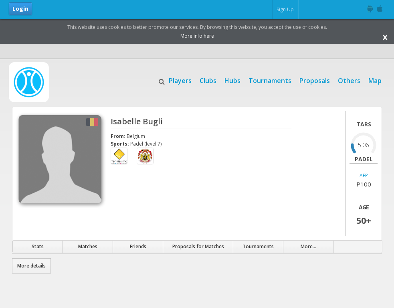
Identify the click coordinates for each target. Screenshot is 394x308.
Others (349, 79)
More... (308, 246)
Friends (138, 246)
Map (375, 79)
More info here (197, 35)
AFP (364, 175)
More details (31, 265)
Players (180, 79)
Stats (38, 246)
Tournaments (270, 79)
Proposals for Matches (198, 246)
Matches (87, 246)
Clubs (208, 79)
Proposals (314, 79)
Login (20, 8)
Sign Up (285, 9)
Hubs (232, 79)
